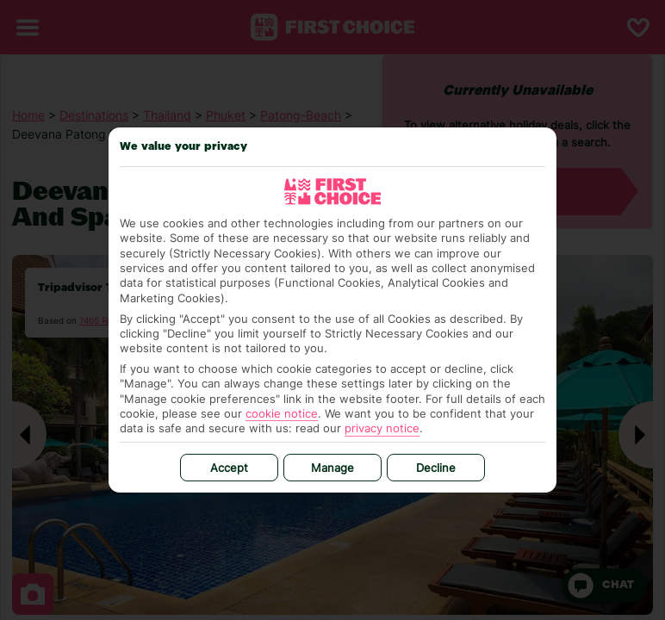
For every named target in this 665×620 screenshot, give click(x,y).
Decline (436, 467)
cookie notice (281, 413)
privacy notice (382, 428)
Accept (229, 467)
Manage (332, 467)
